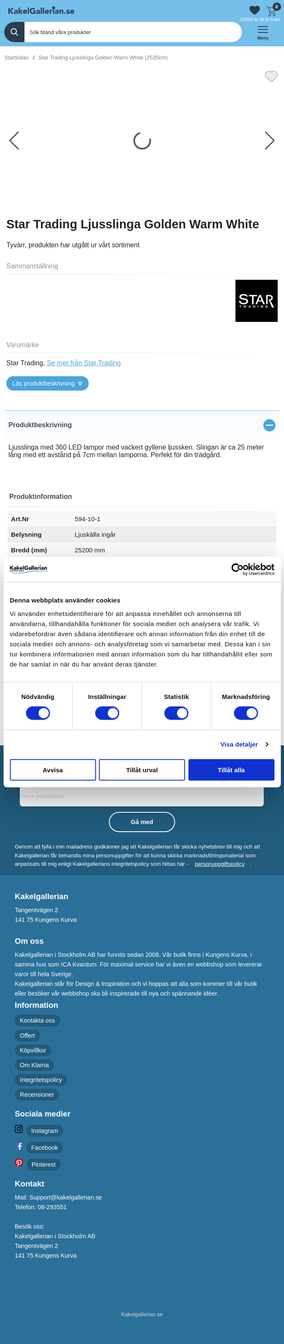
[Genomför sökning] (14, 32)
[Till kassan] (271, 10)
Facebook (44, 1147)
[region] (142, 425)
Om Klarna (34, 1065)
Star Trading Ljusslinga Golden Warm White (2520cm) (103, 57)
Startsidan (16, 57)
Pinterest (44, 1164)
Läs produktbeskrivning (43, 383)
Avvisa (53, 769)
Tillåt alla (231, 769)
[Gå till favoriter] (254, 10)
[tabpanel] (142, 442)
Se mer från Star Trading (84, 363)
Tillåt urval (142, 769)
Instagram (44, 1130)
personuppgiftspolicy (220, 864)
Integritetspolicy (41, 1079)
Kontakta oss (37, 1020)
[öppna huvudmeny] (263, 32)
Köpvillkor (33, 1050)
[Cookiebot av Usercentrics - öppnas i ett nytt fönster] (237, 569)
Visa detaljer (239, 744)
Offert (27, 1035)
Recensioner (37, 1094)
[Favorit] (271, 75)
